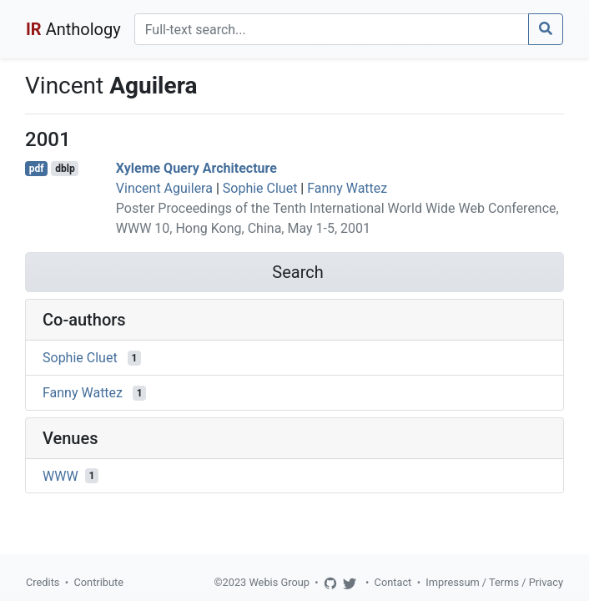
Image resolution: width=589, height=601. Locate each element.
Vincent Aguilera (164, 188)
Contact (393, 582)
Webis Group (279, 582)
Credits (42, 582)
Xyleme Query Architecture (196, 168)
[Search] (331, 29)
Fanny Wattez (347, 188)
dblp (64, 168)
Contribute (98, 582)
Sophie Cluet (260, 188)
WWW (60, 475)
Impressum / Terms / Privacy (494, 582)
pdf (36, 168)
